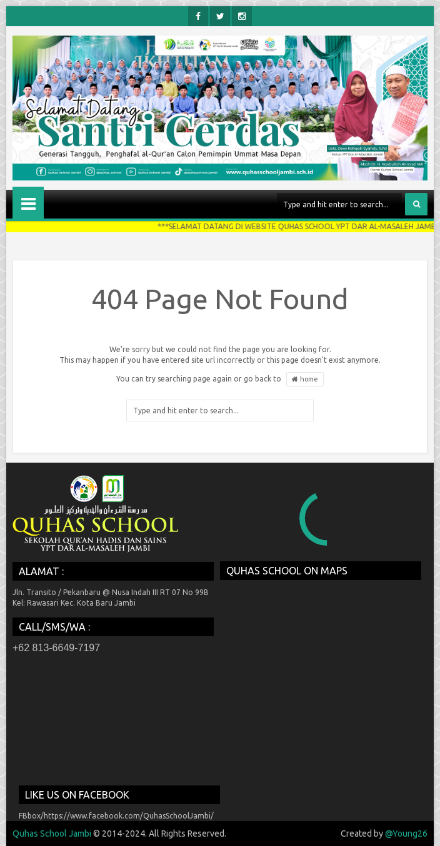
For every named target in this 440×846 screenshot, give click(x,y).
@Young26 (406, 834)
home (305, 379)
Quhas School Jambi (51, 834)
